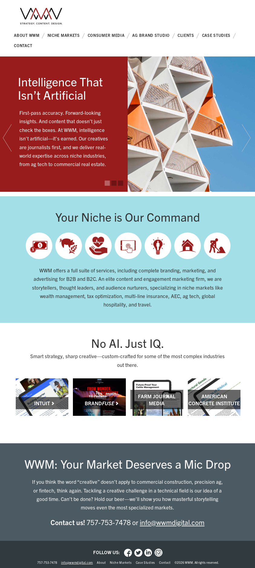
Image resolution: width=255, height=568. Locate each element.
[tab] (8, 138)
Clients (188, 36)
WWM (41, 18)
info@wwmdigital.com (172, 522)
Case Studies (219, 36)
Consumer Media (109, 36)
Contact (23, 45)
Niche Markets (66, 36)
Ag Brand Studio (153, 36)
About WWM (29, 36)
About (101, 562)
